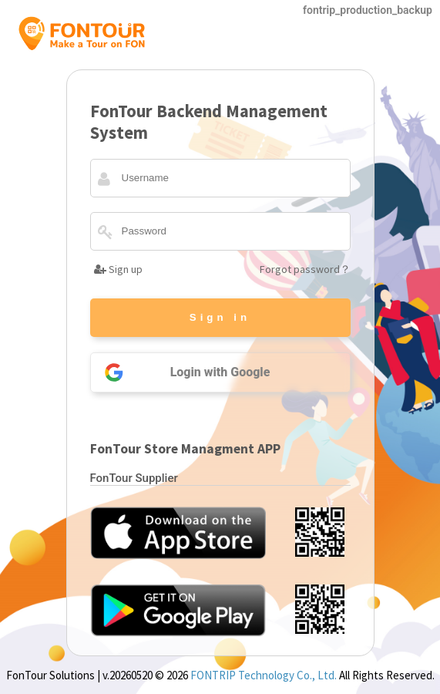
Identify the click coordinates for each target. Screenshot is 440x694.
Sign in (220, 317)
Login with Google (180, 372)
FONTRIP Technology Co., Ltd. (263, 675)
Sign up (118, 269)
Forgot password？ (305, 269)
